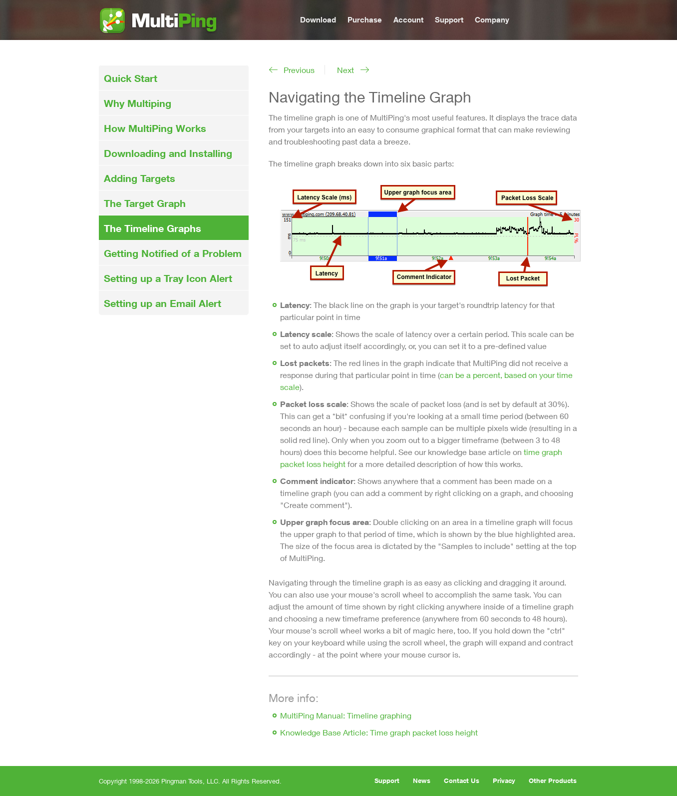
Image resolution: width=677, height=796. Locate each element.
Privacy (504, 780)
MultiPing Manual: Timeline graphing (345, 715)
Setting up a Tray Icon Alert (168, 278)
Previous (299, 69)
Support (449, 19)
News (421, 780)
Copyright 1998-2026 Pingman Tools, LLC (158, 781)
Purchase (364, 19)
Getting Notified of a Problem (173, 253)
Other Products (553, 780)
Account (408, 19)
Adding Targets (139, 178)
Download (318, 19)
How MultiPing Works (155, 128)
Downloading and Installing (168, 153)
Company (492, 19)
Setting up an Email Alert (162, 303)
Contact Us (461, 780)
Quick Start (130, 78)
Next (345, 69)
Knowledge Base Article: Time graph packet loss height (379, 732)
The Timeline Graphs (152, 228)
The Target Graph (145, 203)
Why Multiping (137, 103)
